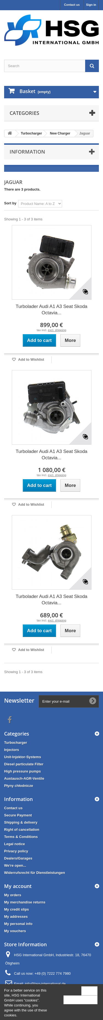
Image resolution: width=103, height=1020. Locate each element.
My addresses (16, 916)
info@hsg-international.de (45, 984)
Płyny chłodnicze (18, 786)
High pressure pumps (22, 771)
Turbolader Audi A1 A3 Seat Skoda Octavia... (51, 309)
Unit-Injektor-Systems (22, 757)
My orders (12, 895)
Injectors (11, 750)
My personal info (18, 924)
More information (80, 1000)
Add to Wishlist (30, 359)
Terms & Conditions (21, 837)
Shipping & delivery (20, 822)
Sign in (91, 4)
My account (18, 886)
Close (89, 991)
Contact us (72, 4)
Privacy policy (16, 851)
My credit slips (16, 909)
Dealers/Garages (18, 858)
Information (27, 151)
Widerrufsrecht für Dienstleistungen (34, 873)
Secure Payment (18, 815)
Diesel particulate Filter (23, 764)
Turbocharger (15, 742)
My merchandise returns (24, 902)
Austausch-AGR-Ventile (24, 778)
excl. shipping (57, 330)
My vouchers (15, 931)
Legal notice (14, 844)
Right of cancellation (21, 829)
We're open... (15, 865)
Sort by (10, 203)
